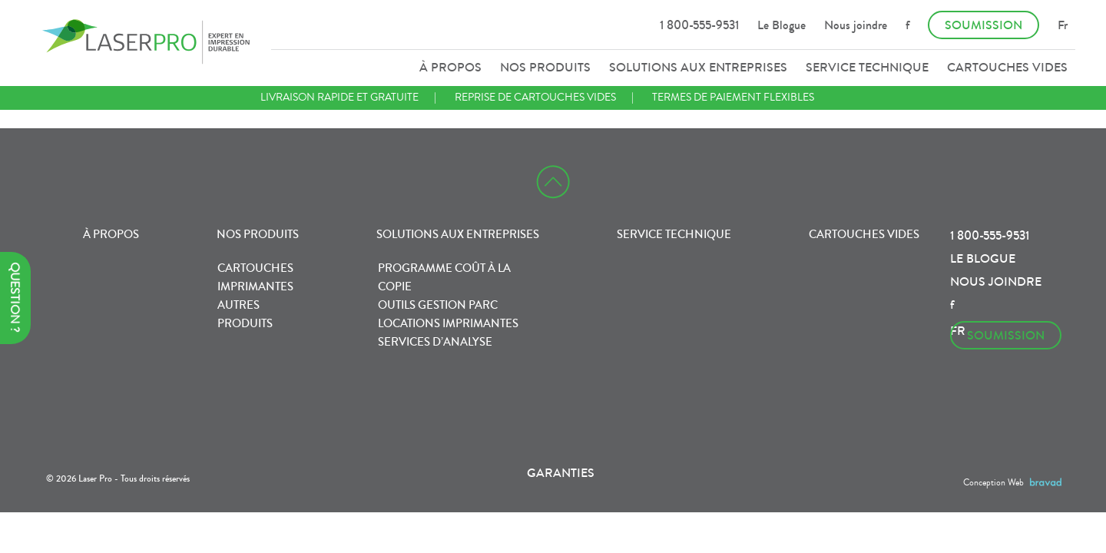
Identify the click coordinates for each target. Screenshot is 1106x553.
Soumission (983, 25)
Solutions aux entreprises (698, 67)
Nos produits (545, 67)
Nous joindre (855, 25)
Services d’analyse (435, 341)
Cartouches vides (1007, 67)
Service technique (867, 67)
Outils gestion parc (438, 304)
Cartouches (255, 268)
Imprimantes (255, 286)
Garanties (560, 473)
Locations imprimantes (448, 323)
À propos (450, 67)
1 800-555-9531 (699, 25)
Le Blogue (781, 25)
